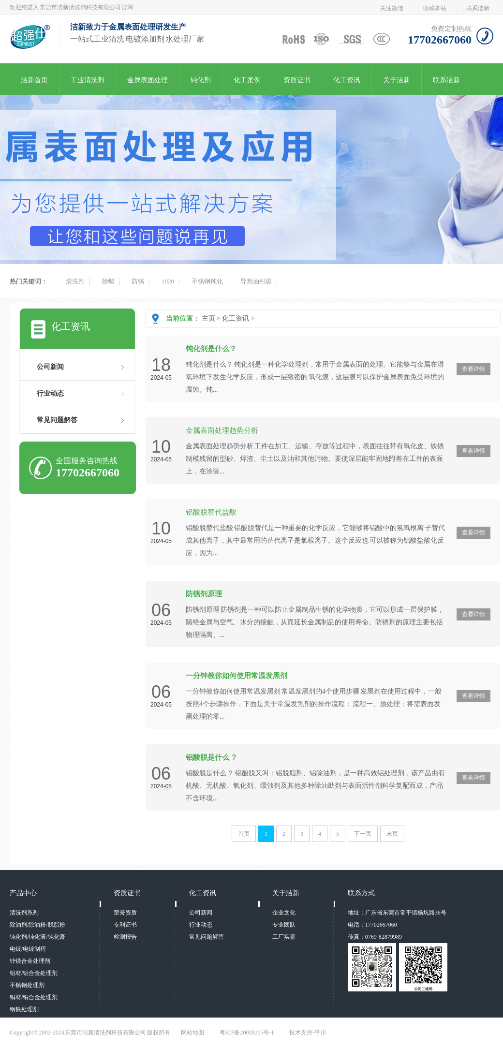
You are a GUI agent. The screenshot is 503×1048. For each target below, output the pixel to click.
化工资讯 (346, 80)
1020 (168, 281)
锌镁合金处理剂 (30, 961)
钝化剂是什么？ (211, 349)
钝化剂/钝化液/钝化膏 (37, 936)
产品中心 (23, 893)
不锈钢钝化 (207, 281)
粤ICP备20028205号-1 (247, 1032)
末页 (392, 833)
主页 (208, 318)
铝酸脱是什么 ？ (211, 757)
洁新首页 (34, 80)
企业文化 (284, 912)
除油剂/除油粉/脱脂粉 (37, 924)
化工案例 (247, 80)
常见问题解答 (57, 420)
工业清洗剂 (87, 80)
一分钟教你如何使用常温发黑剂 (236, 675)
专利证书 (125, 924)
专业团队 (284, 924)
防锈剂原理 (204, 594)
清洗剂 (75, 281)
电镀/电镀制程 (28, 948)
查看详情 (473, 369)
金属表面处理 (147, 80)
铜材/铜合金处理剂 (34, 997)
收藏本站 (434, 8)
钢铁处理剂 (24, 1009)
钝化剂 (201, 80)
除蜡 (108, 281)
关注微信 (391, 8)
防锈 (138, 281)
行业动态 (50, 393)
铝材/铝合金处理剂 (34, 973)
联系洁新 (477, 8)
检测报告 (125, 936)
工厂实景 (284, 936)
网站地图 (192, 1032)
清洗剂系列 (24, 912)
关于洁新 (396, 80)
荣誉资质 (125, 912)
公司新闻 (50, 366)
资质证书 (297, 80)
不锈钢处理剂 (27, 985)
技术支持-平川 (307, 1032)
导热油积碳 (256, 281)
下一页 (362, 833)
